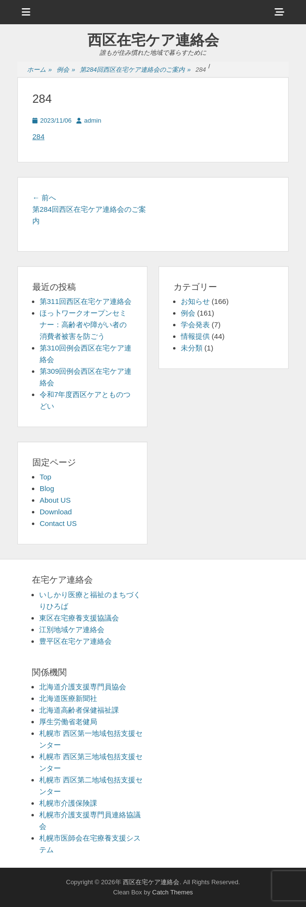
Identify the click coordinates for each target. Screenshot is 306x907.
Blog (47, 488)
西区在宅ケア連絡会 (153, 40)
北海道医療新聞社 (68, 698)
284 (38, 136)
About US (55, 500)
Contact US (58, 523)
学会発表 (195, 324)
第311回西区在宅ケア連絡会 (85, 301)
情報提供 (195, 336)
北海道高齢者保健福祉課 (79, 710)
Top (45, 477)
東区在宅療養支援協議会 (79, 618)
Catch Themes (172, 892)
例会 (66, 70)
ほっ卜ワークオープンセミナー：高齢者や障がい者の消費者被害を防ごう (83, 324)
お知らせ (195, 301)
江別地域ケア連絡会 (71, 629)
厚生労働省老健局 (68, 721)
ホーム (39, 70)
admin (92, 120)
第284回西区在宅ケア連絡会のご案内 (135, 70)
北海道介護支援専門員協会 (82, 687)
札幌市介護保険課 (68, 803)
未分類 (192, 348)
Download (56, 512)
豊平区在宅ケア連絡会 (75, 641)
